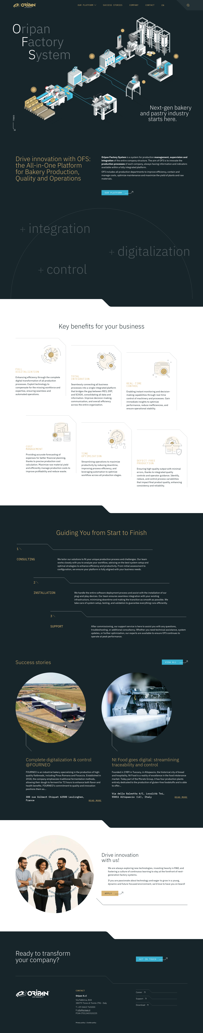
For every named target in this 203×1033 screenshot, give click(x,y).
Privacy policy (80, 1023)
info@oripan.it (83, 1010)
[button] (188, 5)
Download (140, 1005)
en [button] (163, 5)
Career (139, 992)
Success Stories (112, 5)
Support (139, 999)
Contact (149, 5)
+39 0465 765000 (86, 1007)
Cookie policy (91, 1023)
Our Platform (85, 5)
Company (133, 5)
